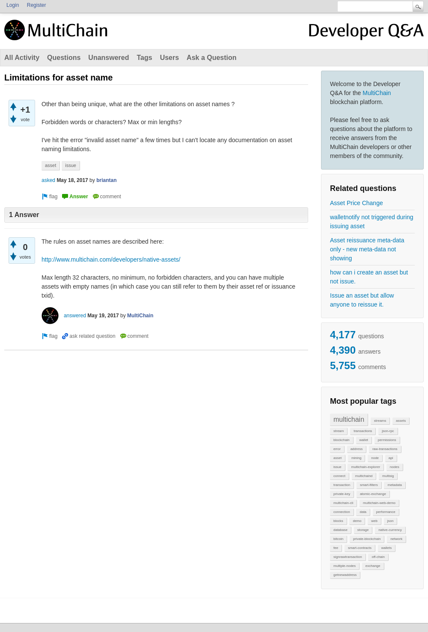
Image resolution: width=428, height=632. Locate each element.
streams (380, 421)
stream (338, 431)
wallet (364, 440)
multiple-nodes (344, 566)
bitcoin (338, 539)
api (391, 458)
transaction (341, 485)
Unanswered (108, 57)
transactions (363, 431)
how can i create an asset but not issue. (369, 277)
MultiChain (377, 92)
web (374, 521)
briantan (106, 180)
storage (363, 530)
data (363, 512)
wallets (386, 548)
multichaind (363, 476)
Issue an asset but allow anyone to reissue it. (362, 300)
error (337, 449)
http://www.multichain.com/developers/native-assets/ (111, 259)
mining (356, 458)
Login (12, 5)
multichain (348, 419)
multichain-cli (343, 503)
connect (339, 476)
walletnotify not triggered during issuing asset (371, 222)
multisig (388, 476)
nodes (394, 467)
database (340, 530)
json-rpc (388, 431)
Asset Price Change (356, 203)
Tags (144, 57)
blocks (338, 521)
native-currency (390, 530)
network (396, 539)
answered (75, 316)
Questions (63, 57)
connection (341, 512)
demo (357, 521)
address (357, 449)
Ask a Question (211, 57)
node (375, 458)
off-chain (378, 557)
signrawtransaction (347, 557)
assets (401, 421)
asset (337, 458)
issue (337, 467)
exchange (373, 566)
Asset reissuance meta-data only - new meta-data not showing (367, 249)
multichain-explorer (365, 467)
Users (169, 57)
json (390, 521)
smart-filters (369, 485)
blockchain (341, 440)
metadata (394, 485)
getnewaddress (345, 575)
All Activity (21, 57)
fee (335, 548)
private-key (341, 494)
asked (48, 180)
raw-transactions (385, 449)
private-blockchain (366, 539)
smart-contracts (360, 548)
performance (385, 512)
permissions (387, 440)
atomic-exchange (373, 494)
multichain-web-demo (379, 503)
